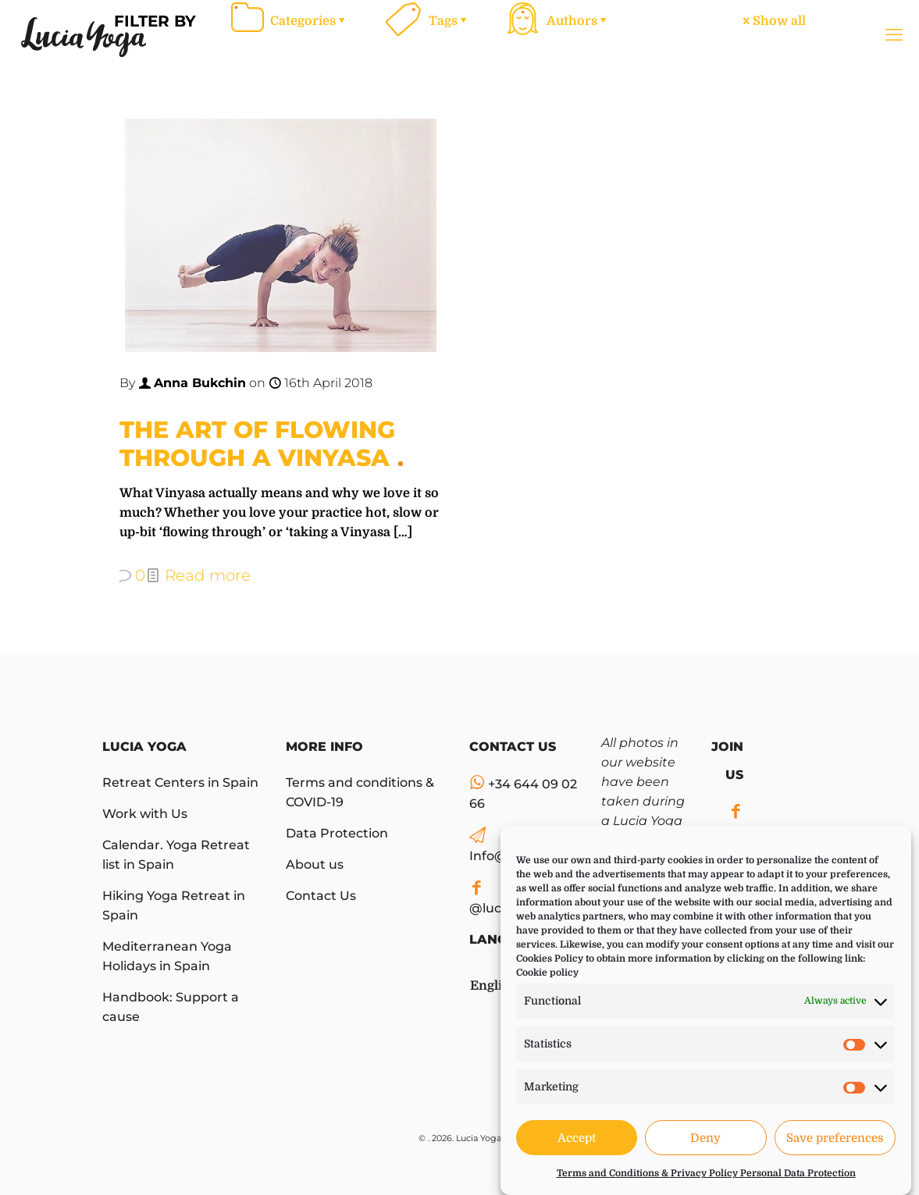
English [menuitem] (493, 986)
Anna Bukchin (200, 382)
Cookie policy (547, 972)
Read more (208, 575)
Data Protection (337, 833)
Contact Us (321, 895)
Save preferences (835, 1138)
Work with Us (144, 813)
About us (315, 864)
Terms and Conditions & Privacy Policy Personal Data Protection (706, 1173)
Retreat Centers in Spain (180, 782)
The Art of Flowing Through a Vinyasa (257, 443)
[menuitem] (493, 979)
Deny (705, 1138)
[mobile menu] (894, 35)
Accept (576, 1138)
